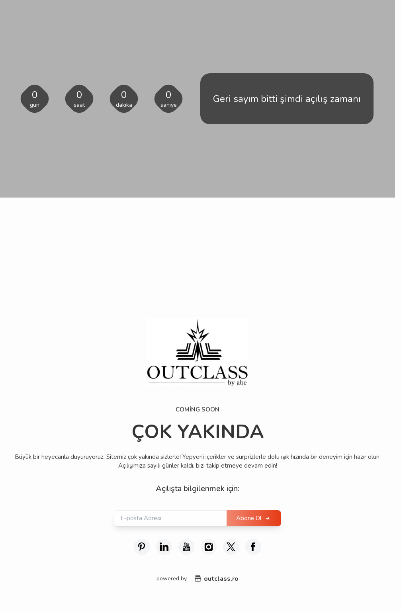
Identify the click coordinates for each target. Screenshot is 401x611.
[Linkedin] (164, 547)
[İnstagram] (209, 547)
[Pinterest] (142, 547)
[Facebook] (253, 547)
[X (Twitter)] (231, 547)
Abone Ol (249, 518)
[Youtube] (186, 547)
